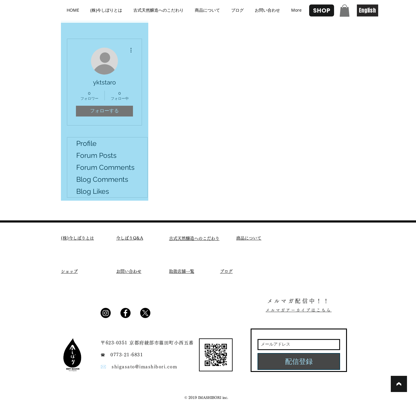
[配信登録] (299, 361)
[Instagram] (106, 313)
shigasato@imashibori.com (144, 366)
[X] (145, 313)
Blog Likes (92, 191)
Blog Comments (102, 179)
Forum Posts (96, 155)
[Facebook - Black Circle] (125, 313)
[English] (367, 10)
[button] (344, 10)
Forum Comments (105, 167)
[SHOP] (321, 10)
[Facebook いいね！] (169, 315)
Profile (86, 143)
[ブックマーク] (399, 384)
